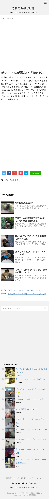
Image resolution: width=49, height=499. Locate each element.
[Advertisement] (24, 44)
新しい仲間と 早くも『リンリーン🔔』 (31, 439)
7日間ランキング (27, 478)
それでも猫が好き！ (24, 8)
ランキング (39, 478)
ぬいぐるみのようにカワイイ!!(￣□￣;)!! (31, 429)
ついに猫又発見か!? (24, 202)
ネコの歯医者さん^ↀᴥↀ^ (26, 409)
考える (15, 180)
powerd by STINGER (28, 495)
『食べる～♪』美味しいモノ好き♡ (29, 399)
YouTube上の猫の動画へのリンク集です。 (24, 487)
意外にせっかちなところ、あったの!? (24, 290)
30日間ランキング (12, 478)
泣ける (8, 180)
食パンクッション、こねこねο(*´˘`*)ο (30, 379)
